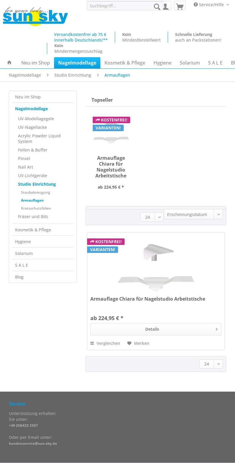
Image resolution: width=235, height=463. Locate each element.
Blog (19, 277)
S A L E (21, 265)
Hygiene (23, 241)
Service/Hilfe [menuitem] (209, 4)
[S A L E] (215, 62)
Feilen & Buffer (33, 150)
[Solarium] (190, 62)
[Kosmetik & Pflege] (124, 62)
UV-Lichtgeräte (32, 175)
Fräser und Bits (33, 216)
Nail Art (25, 167)
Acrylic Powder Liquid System (39, 138)
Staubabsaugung (35, 192)
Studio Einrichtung (37, 184)
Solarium (24, 253)
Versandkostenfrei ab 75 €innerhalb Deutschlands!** (81, 37)
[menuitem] (125, 8)
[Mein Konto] (165, 5)
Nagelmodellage (31, 108)
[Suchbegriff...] (125, 5)
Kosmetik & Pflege (33, 230)
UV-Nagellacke (32, 127)
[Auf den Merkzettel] (138, 343)
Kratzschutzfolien (36, 208)
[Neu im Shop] (35, 62)
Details (181, 328)
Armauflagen (32, 200)
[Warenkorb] (180, 5)
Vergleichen (105, 343)
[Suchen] (157, 7)
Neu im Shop (28, 97)
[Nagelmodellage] (77, 62)
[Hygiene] (162, 62)
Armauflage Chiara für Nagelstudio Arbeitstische (110, 166)
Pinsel (24, 158)
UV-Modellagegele (36, 118)
